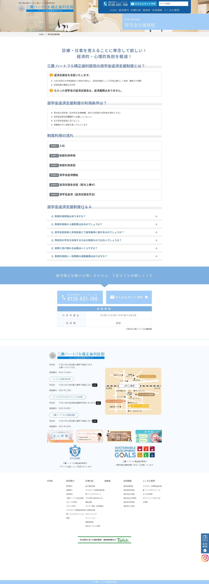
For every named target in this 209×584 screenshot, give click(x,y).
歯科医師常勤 (128, 486)
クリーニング (90, 518)
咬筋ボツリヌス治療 (92, 526)
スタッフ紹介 (71, 506)
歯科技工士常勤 (129, 506)
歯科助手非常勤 (129, 502)
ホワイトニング (91, 514)
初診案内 (69, 494)
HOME (113, 10)
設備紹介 (69, 490)
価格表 (146, 10)
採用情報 (128, 480)
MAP (94, 385)
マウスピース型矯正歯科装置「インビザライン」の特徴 (75, 514)
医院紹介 (69, 486)
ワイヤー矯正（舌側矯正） (95, 506)
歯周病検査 (89, 522)
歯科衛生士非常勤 (130, 498)
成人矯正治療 (90, 486)
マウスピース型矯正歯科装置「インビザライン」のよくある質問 (152, 490)
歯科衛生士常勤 (129, 494)
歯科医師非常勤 (129, 490)
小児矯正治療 (90, 510)
